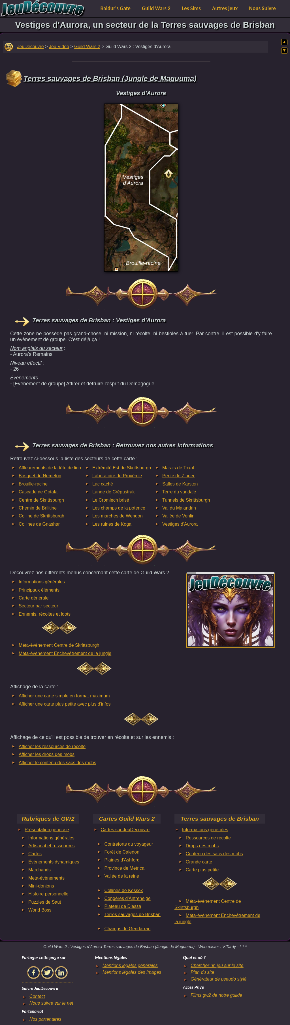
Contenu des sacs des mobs (214, 853)
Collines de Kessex (124, 890)
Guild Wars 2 (156, 8)
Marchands (39, 869)
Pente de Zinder (178, 475)
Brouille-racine (33, 484)
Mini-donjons (41, 886)
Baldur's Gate (116, 8)
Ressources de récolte (208, 837)
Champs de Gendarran (128, 928)
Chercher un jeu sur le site (217, 965)
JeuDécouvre (30, 46)
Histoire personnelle (48, 893)
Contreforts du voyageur (129, 844)
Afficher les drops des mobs (46, 754)
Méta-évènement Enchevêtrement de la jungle (65, 653)
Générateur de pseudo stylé (218, 979)
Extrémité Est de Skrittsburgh (121, 467)
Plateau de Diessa (123, 906)
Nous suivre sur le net (51, 1003)
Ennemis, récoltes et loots (45, 614)
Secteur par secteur (38, 605)
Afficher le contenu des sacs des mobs (57, 762)
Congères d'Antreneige (128, 898)
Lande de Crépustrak (113, 491)
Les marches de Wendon (117, 515)
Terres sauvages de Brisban (133, 914)
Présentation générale (47, 829)
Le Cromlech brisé (110, 500)
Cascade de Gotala (38, 491)
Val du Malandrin (179, 508)
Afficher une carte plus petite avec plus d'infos (65, 704)
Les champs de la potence (118, 508)
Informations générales (42, 581)
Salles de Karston (180, 484)
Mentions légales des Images (132, 972)
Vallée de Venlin (178, 515)
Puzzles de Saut (44, 902)
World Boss (40, 910)
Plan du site (202, 972)
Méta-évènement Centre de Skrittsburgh (59, 645)
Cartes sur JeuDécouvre (125, 829)
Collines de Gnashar (39, 524)
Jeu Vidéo (59, 46)
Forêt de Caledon (122, 852)
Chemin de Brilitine (38, 508)
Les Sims (191, 8)
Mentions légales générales (130, 965)
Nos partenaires (45, 1019)
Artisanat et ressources (51, 845)
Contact (37, 996)
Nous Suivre (262, 8)
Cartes (35, 853)
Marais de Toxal (178, 467)
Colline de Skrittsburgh (41, 515)
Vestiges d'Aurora (180, 524)
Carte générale (34, 598)
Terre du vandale (179, 491)
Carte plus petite (202, 869)
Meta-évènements (46, 878)
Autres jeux (225, 8)
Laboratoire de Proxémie (117, 475)
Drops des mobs (202, 845)
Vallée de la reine (122, 876)
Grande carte (199, 861)
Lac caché (102, 484)
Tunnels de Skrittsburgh (186, 500)
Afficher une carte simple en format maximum (64, 695)
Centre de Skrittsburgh (41, 500)
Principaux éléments (39, 590)
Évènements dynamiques (53, 861)
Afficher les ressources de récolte (52, 746)
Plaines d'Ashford (122, 860)
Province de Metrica (124, 868)
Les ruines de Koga (111, 524)
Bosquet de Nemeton (40, 475)
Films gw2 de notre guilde (216, 995)
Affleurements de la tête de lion (50, 467)
